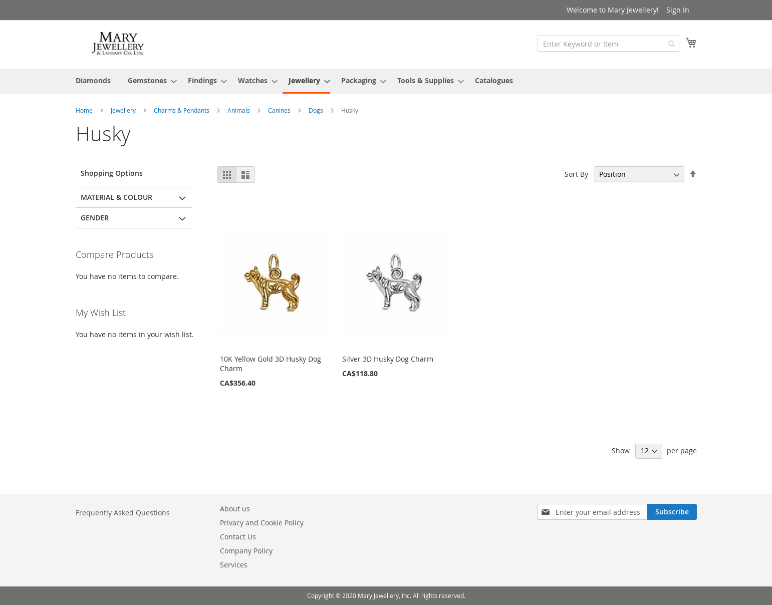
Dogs (317, 110)
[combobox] (608, 44)
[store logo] (118, 44)
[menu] (386, 81)
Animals (239, 110)
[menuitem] (93, 80)
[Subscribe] (672, 512)
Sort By (576, 174)
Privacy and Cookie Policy (262, 522)
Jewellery (124, 110)
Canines (280, 110)
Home (85, 110)
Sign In (677, 10)
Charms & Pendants (182, 110)
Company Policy (246, 550)
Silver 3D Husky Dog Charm (387, 359)
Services (233, 564)
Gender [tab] (95, 217)
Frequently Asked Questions (123, 512)
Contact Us (238, 536)
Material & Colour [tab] (116, 197)
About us (235, 508)
